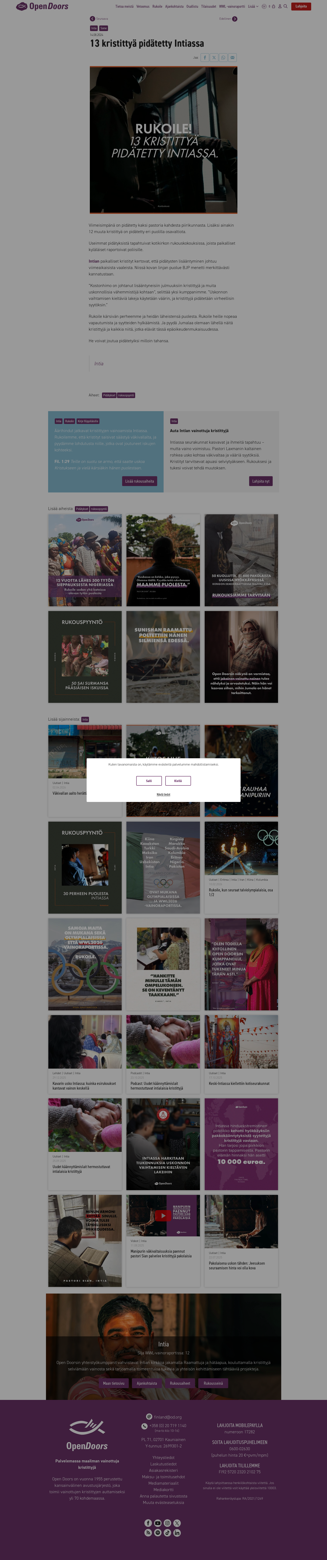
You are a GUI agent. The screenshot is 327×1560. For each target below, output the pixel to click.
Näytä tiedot (163, 794)
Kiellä (178, 781)
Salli (149, 781)
